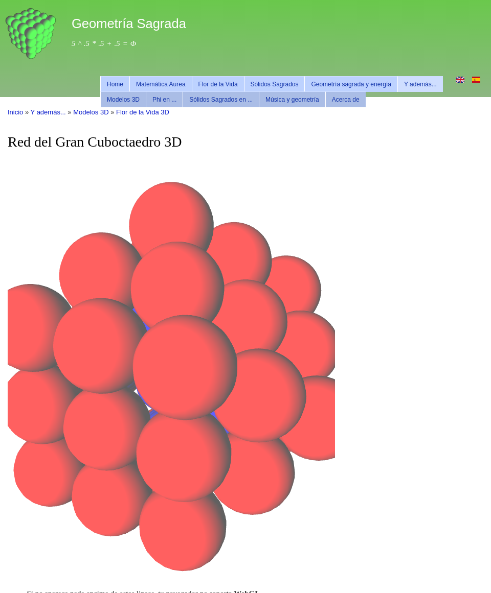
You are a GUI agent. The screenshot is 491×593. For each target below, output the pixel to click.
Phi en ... (164, 99)
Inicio (15, 112)
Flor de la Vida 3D (142, 112)
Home (115, 84)
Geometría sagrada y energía (351, 84)
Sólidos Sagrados (275, 84)
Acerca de (346, 99)
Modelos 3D (123, 99)
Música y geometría (292, 99)
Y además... (420, 84)
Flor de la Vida (218, 84)
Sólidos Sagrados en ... (221, 99)
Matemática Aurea (161, 84)
